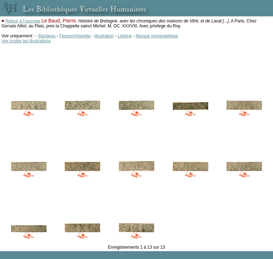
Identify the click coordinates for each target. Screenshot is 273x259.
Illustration (104, 35)
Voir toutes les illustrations (26, 40)
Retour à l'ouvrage (22, 20)
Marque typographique (156, 35)
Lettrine (125, 35)
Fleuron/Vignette (75, 35)
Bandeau (46, 35)
